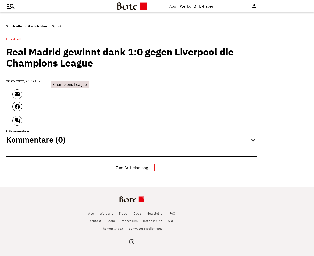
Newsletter (155, 213)
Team (111, 221)
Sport (56, 26)
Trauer (124, 213)
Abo (172, 6)
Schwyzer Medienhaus (146, 229)
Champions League (70, 84)
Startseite (14, 26)
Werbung (188, 6)
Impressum (129, 221)
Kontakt (95, 221)
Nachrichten (37, 26)
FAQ (172, 213)
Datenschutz (152, 221)
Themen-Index (112, 229)
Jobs (137, 213)
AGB (171, 221)
